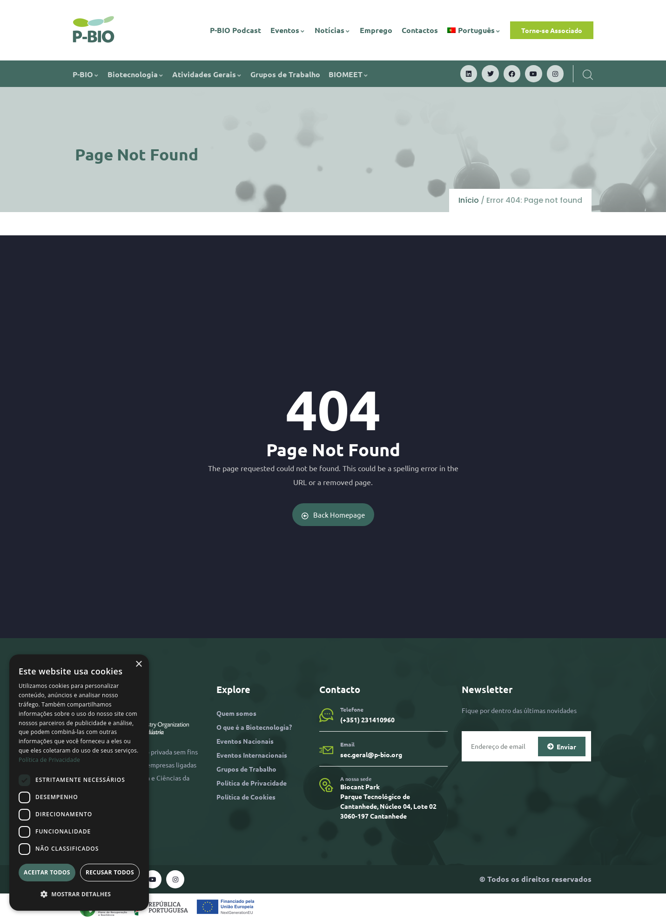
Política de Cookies (246, 797)
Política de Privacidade (251, 783)
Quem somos (236, 712)
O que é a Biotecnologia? (254, 726)
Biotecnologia (136, 74)
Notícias (332, 30)
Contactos (420, 30)
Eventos (287, 30)
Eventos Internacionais (251, 755)
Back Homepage (333, 515)
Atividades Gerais (207, 74)
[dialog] (79, 782)
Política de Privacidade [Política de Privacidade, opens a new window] (49, 760)
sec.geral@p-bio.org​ (371, 754)
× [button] (138, 664)
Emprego (376, 30)
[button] (79, 894)
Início (468, 200)
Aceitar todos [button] (47, 872)
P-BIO (86, 74)
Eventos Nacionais (245, 741)
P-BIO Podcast (235, 30)
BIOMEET (349, 74)
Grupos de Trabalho (285, 74)
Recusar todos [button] (110, 872)
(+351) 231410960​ (367, 719)
